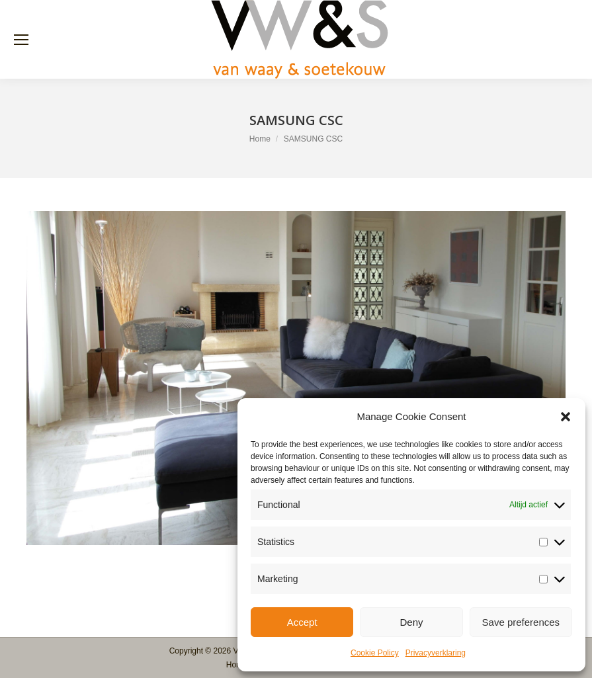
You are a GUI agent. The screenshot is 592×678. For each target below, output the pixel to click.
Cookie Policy (375, 652)
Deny (411, 622)
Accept (302, 622)
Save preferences (521, 622)
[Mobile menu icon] (21, 40)
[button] (565, 416)
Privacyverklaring (435, 652)
